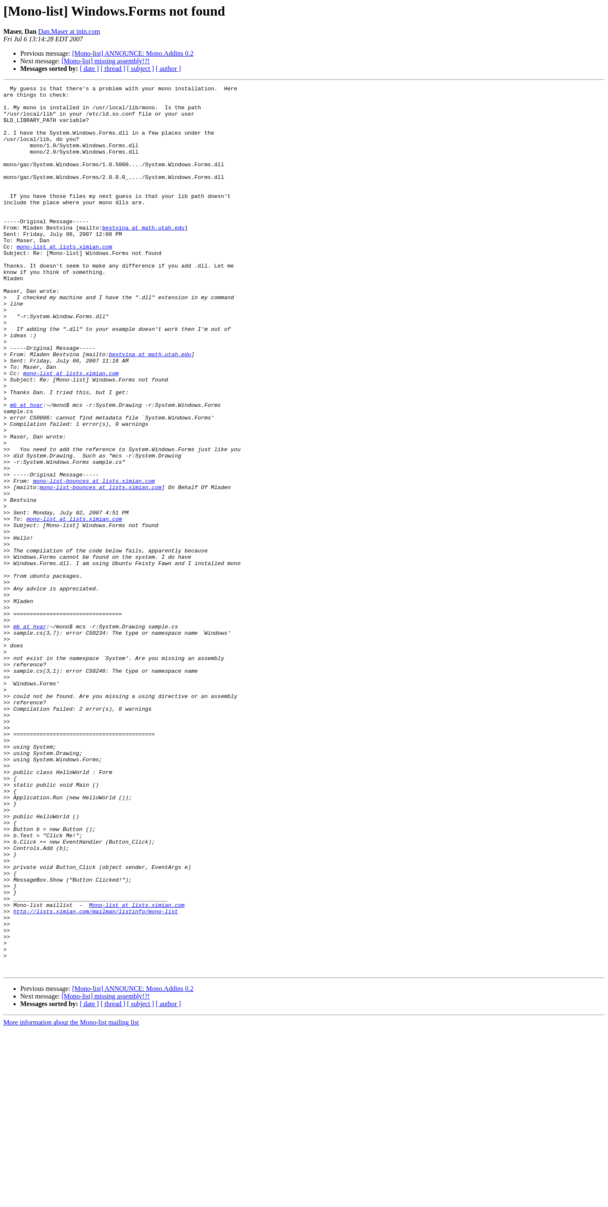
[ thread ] (112, 68)
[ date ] (89, 68)
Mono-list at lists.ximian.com (137, 1069)
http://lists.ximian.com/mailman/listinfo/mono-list (95, 1077)
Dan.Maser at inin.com (69, 31)
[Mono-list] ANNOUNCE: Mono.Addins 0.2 (133, 53)
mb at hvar (26, 469)
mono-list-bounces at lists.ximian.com (94, 560)
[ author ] (168, 68)
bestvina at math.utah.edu (143, 256)
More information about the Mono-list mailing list (71, 1199)
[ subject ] (140, 68)
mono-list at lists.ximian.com (64, 279)
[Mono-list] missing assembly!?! (106, 61)
